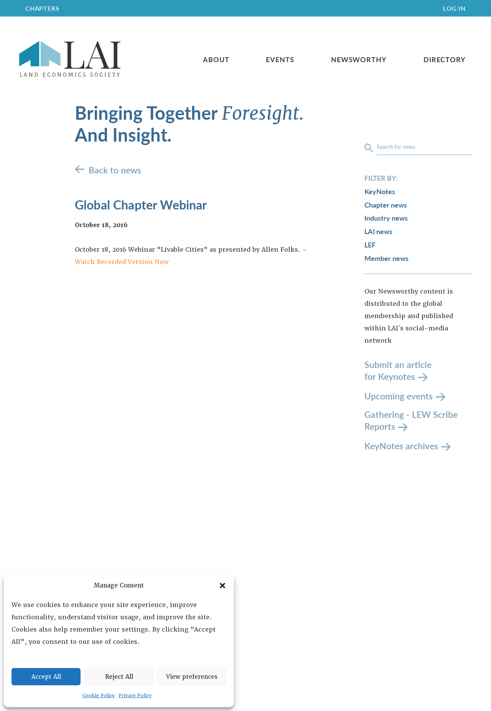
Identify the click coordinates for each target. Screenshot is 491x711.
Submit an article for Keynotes (398, 370)
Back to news (115, 169)
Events (280, 59)
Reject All (119, 677)
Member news (386, 258)
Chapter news (385, 205)
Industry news (386, 218)
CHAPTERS (42, 8)
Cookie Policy (98, 696)
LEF (370, 244)
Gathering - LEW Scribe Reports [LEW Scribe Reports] (411, 420)
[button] (222, 585)
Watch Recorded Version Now (122, 262)
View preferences (191, 677)
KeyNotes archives (401, 445)
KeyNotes (379, 191)
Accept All (46, 677)
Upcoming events (398, 395)
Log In (454, 8)
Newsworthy (359, 59)
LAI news (378, 231)
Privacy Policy (135, 696)
